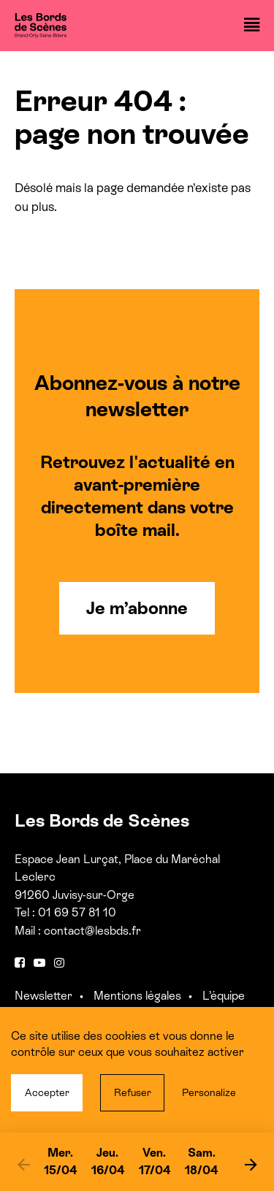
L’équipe (223, 996)
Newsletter (43, 996)
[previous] (23, 1164)
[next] (250, 1164)
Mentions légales (137, 996)
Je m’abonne (137, 608)
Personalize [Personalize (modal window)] (209, 1092)
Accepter (47, 1092)
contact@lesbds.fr (92, 931)
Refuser (132, 1092)
